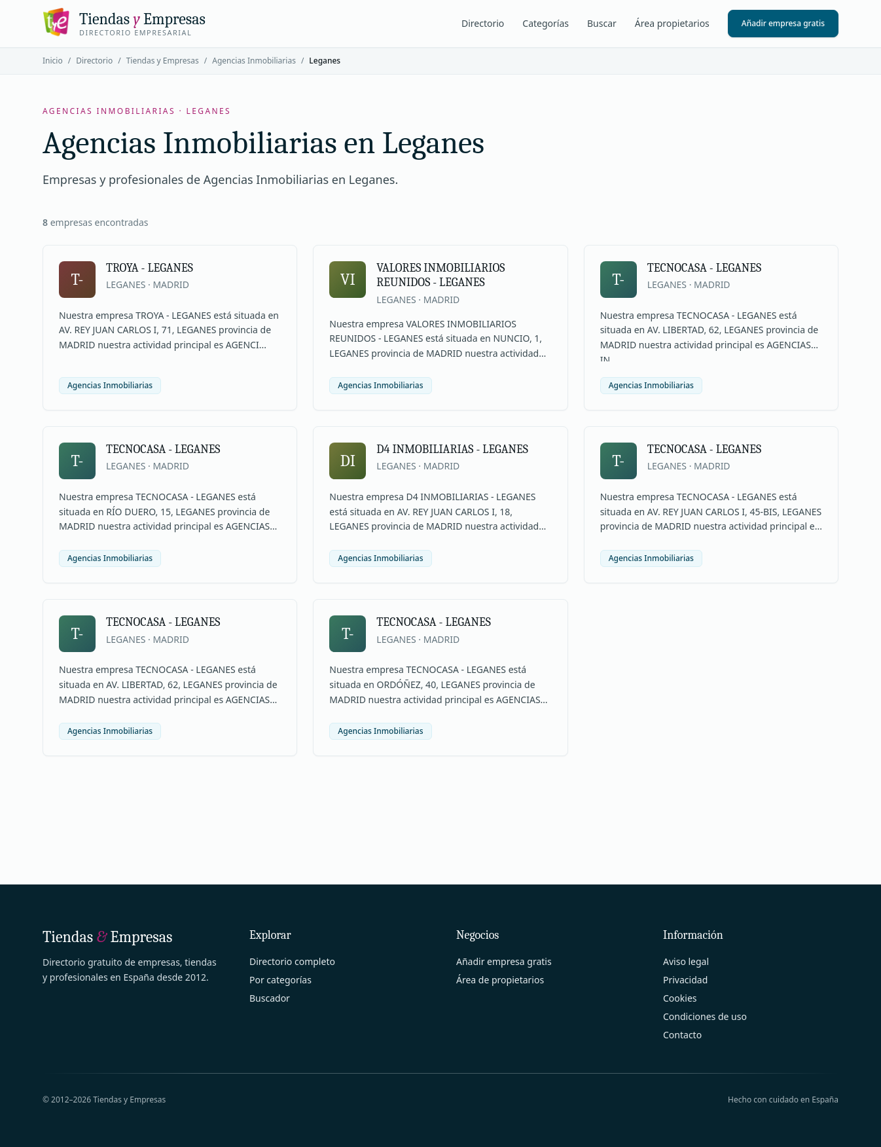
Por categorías (280, 980)
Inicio (53, 60)
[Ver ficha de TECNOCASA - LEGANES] (711, 327)
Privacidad (685, 980)
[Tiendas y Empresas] (124, 23)
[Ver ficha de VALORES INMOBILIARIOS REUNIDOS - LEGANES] (440, 327)
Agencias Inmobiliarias (254, 60)
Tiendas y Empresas (162, 60)
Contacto (682, 1035)
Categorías (545, 23)
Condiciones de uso (705, 1016)
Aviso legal (686, 961)
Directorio (482, 23)
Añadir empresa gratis (783, 23)
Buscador (269, 998)
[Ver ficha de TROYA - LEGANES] (170, 327)
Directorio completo (292, 961)
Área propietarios (672, 23)
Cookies (679, 998)
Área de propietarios (500, 980)
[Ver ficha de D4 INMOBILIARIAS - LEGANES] (440, 504)
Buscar (602, 23)
